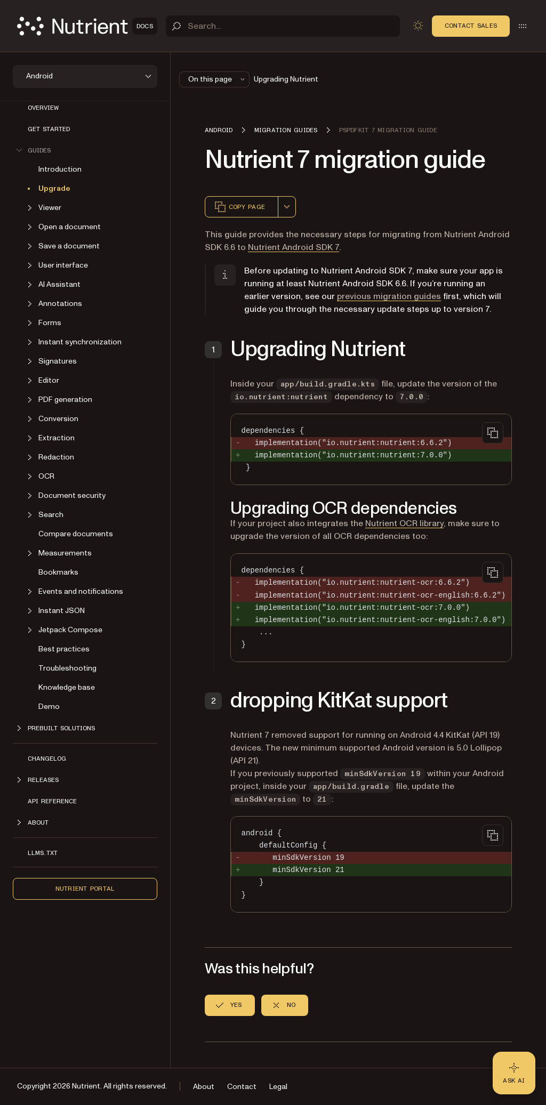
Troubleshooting (67, 668)
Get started (49, 129)
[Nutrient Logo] (87, 26)
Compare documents (75, 534)
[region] (371, 607)
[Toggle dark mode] (418, 25)
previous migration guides (389, 296)
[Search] (283, 26)
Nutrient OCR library (404, 523)
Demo (49, 706)
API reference (52, 801)
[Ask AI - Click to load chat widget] (514, 1073)
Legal (278, 1087)
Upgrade (54, 188)
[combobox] (287, 206)
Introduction (60, 169)
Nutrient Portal (85, 888)
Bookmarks (58, 572)
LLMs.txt (43, 853)
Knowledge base (66, 687)
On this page (217, 79)
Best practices (64, 649)
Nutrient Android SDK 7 (293, 247)
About (203, 1087)
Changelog (47, 758)
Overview (43, 107)
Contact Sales (471, 25)
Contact (241, 1087)
